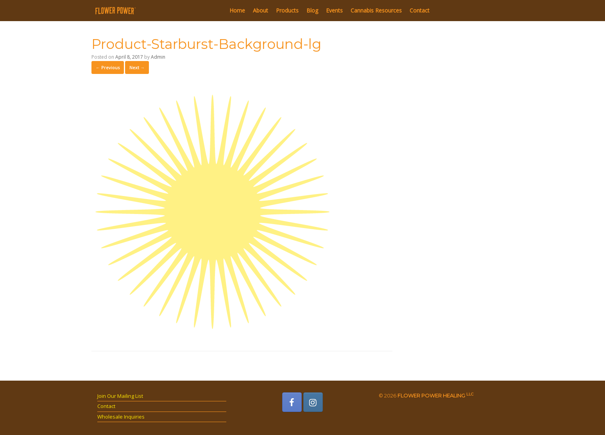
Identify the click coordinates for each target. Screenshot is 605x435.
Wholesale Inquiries (121, 416)
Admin (158, 57)
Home (237, 10)
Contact (420, 10)
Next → (137, 67)
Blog (312, 10)
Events (334, 10)
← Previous (108, 67)
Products (287, 10)
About (260, 10)
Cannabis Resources (376, 10)
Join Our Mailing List (120, 395)
